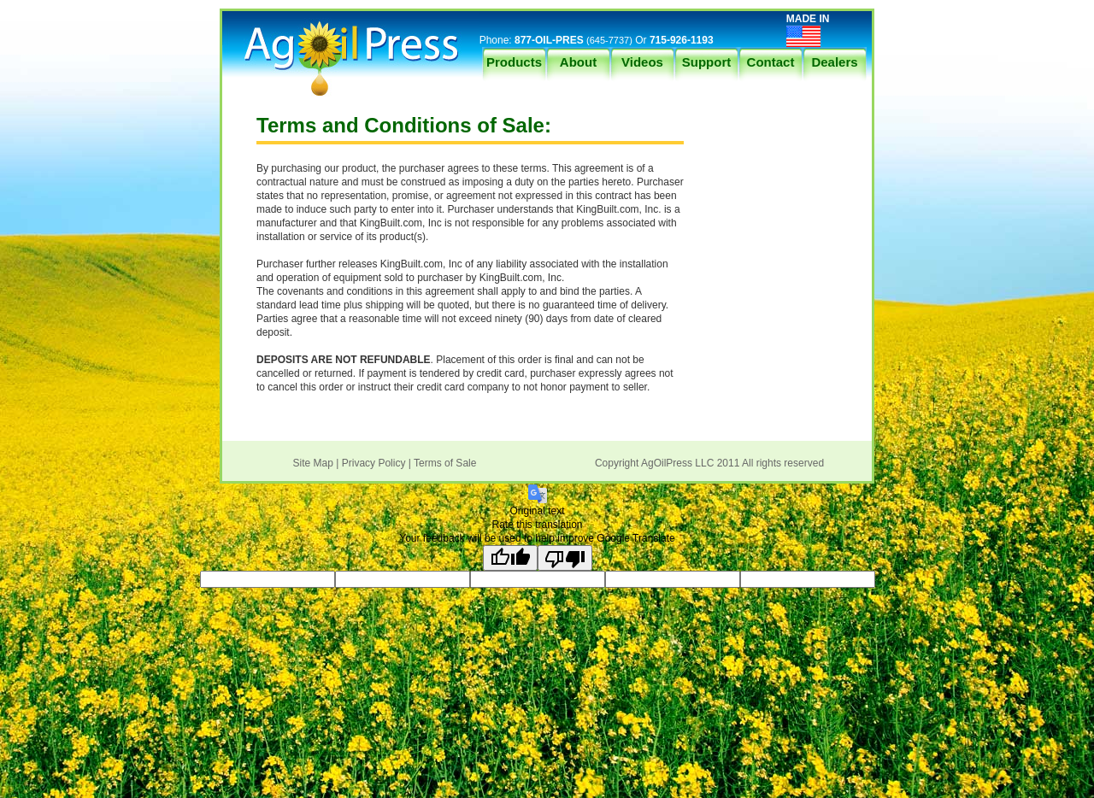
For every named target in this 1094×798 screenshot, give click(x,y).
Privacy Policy (374, 463)
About (578, 62)
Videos (642, 62)
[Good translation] (510, 558)
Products (514, 62)
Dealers (834, 62)
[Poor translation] (565, 558)
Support (707, 62)
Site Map (313, 463)
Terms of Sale (445, 463)
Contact (771, 62)
